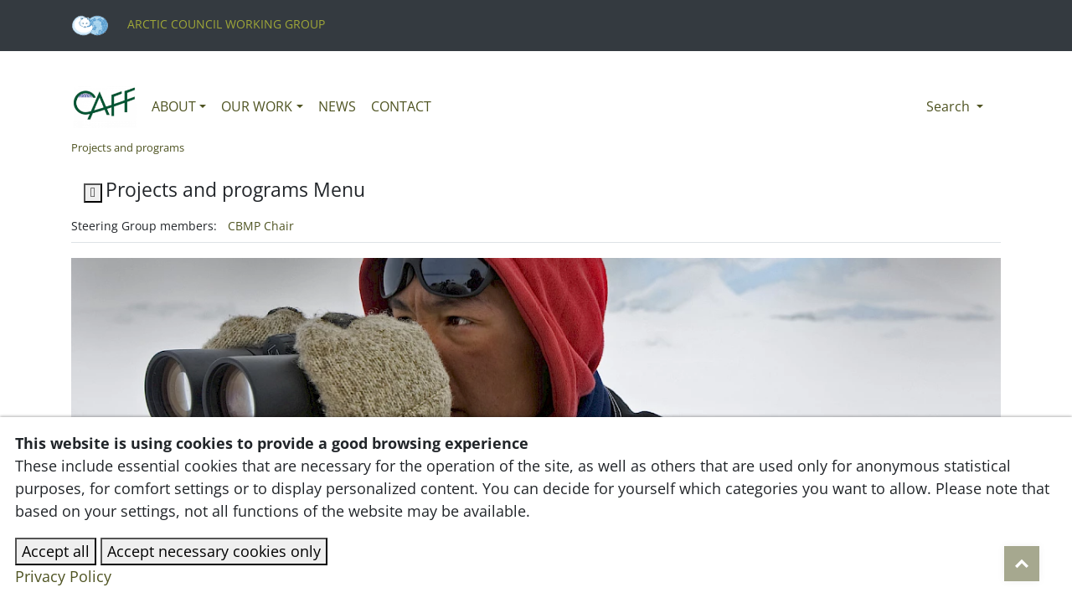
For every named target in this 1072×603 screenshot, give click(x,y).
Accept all (56, 551)
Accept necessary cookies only (214, 551)
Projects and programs (127, 147)
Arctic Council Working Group (198, 24)
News (337, 106)
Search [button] (949, 106)
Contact (401, 106)
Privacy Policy (63, 576)
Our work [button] (256, 106)
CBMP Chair (261, 226)
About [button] (174, 106)
